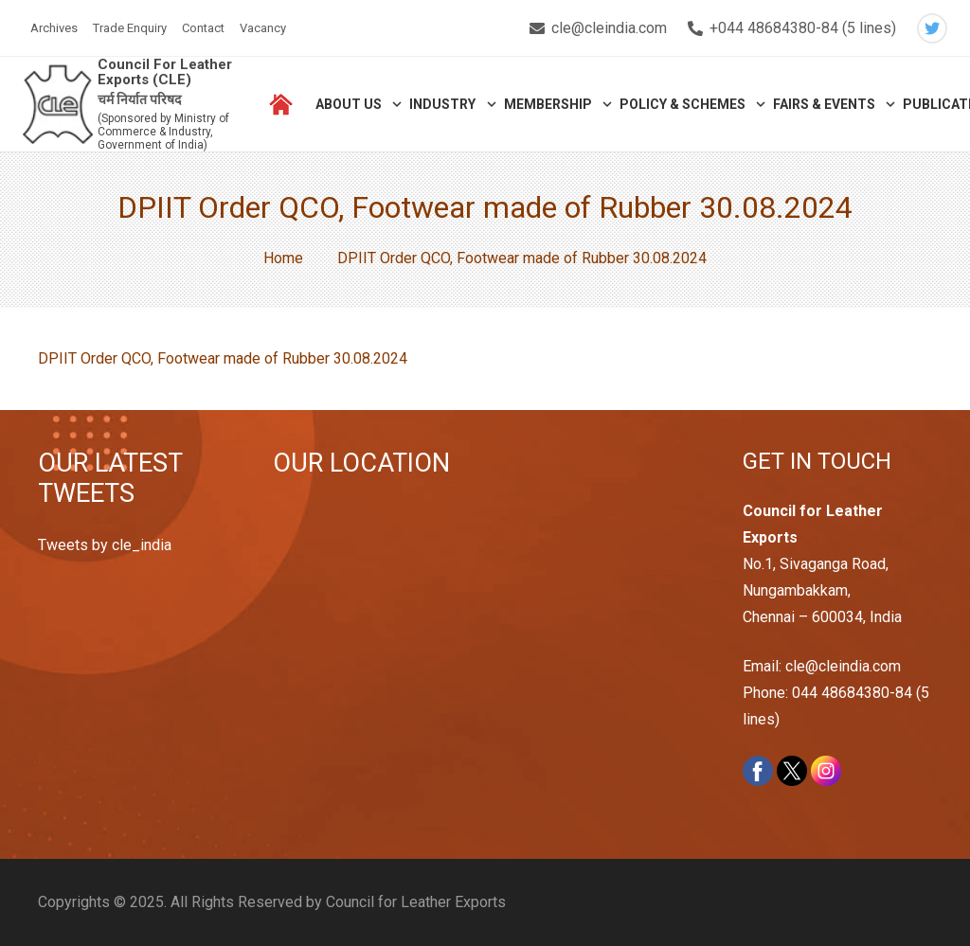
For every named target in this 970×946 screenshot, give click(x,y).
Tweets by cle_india (104, 545)
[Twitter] (932, 28)
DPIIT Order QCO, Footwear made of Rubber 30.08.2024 (222, 358)
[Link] (58, 104)
